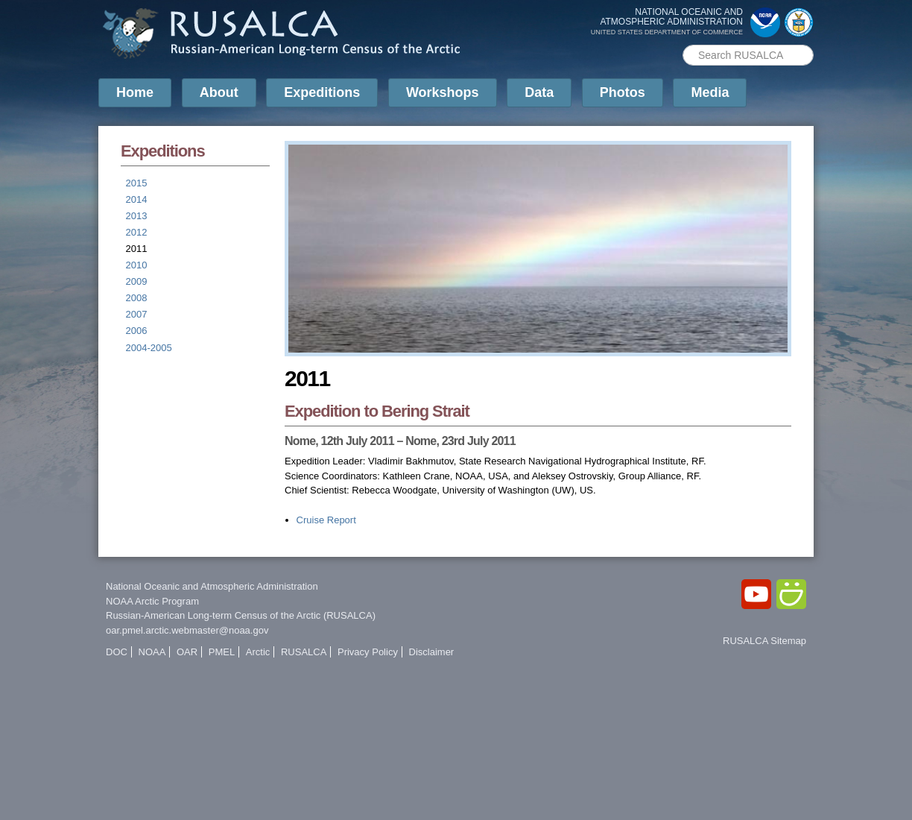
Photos (622, 92)
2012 (137, 232)
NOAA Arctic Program (152, 601)
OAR (187, 651)
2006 (137, 330)
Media (710, 92)
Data (539, 92)
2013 (137, 215)
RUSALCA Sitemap (764, 640)
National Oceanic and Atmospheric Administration (212, 586)
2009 (137, 281)
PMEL (222, 651)
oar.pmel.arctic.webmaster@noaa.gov (187, 630)
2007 (137, 314)
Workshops (442, 92)
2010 (137, 265)
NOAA (152, 651)
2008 (137, 297)
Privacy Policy (368, 651)
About (219, 92)
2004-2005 (149, 347)
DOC (116, 651)
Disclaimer (432, 651)
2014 (137, 199)
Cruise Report (326, 520)
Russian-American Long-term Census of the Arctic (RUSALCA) (241, 615)
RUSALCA (303, 651)
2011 (137, 248)
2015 (137, 183)
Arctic (258, 651)
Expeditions (322, 92)
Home (134, 92)
